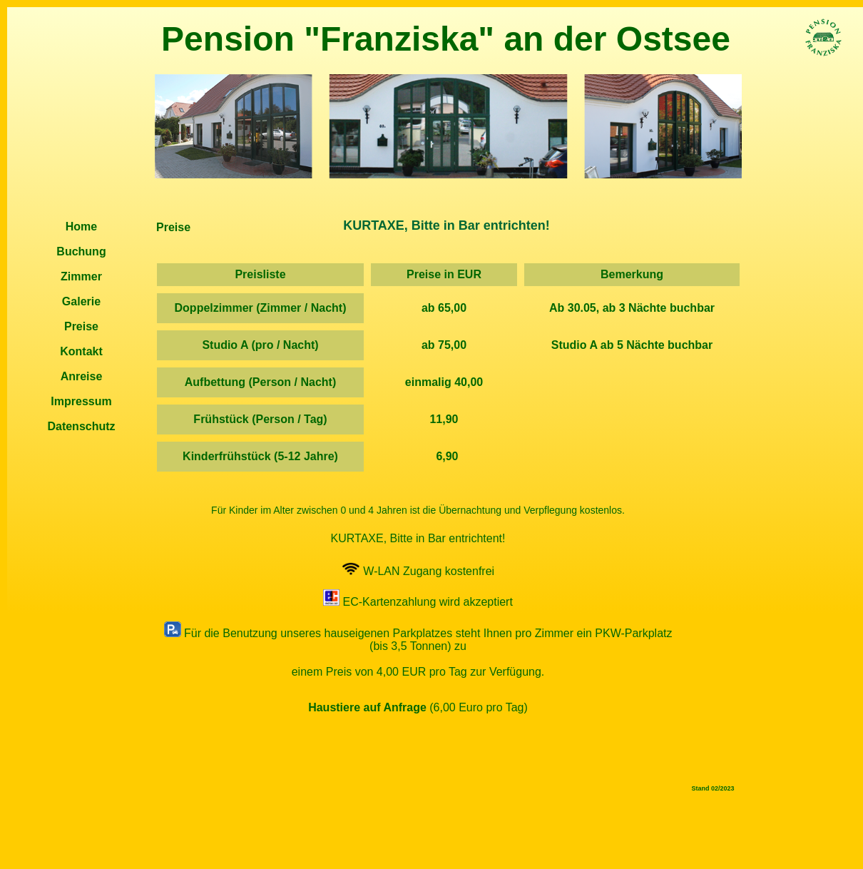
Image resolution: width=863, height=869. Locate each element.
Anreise (82, 376)
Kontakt (81, 351)
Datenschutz (81, 426)
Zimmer (81, 276)
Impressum (81, 401)
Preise (81, 326)
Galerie (81, 301)
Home (81, 226)
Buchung (81, 251)
